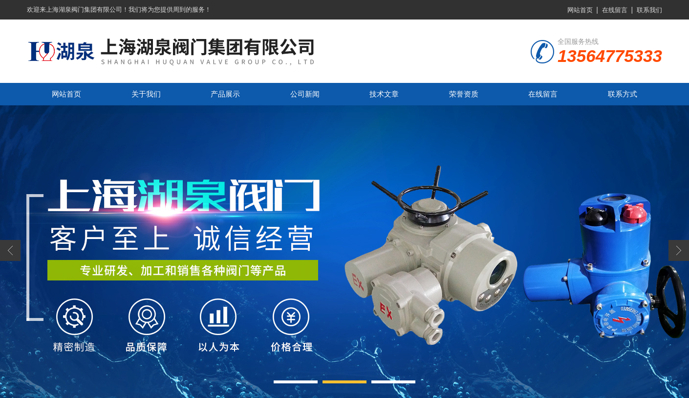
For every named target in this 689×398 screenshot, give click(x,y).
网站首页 (580, 10)
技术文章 (384, 94)
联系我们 (649, 10)
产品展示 (225, 94)
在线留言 (614, 10)
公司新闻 (305, 94)
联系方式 (622, 94)
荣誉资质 (463, 94)
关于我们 (146, 94)
